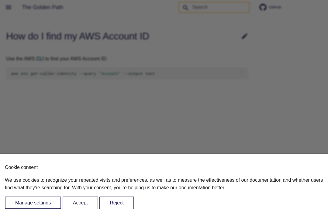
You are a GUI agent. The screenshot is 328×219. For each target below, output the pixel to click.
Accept (80, 202)
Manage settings (33, 202)
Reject (116, 202)
